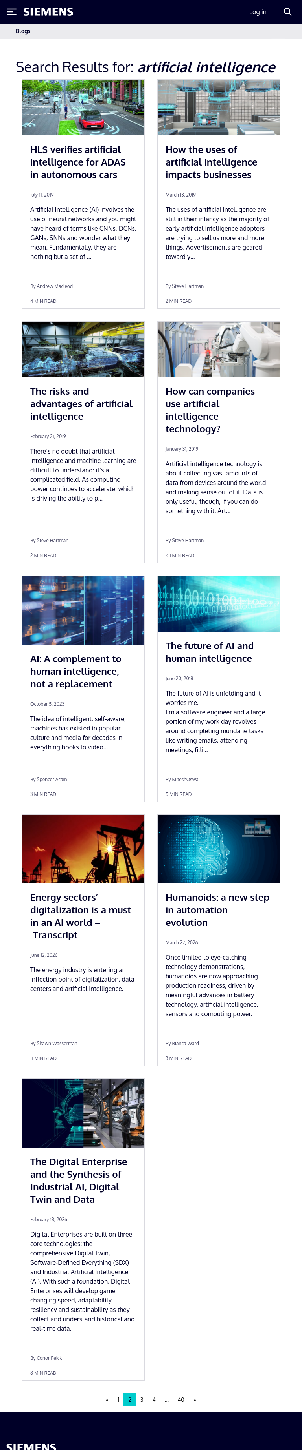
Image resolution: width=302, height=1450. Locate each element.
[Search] (288, 12)
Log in (258, 12)
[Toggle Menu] (11, 11)
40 (181, 1399)
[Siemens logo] (48, 12)
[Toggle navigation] (278, 31)
